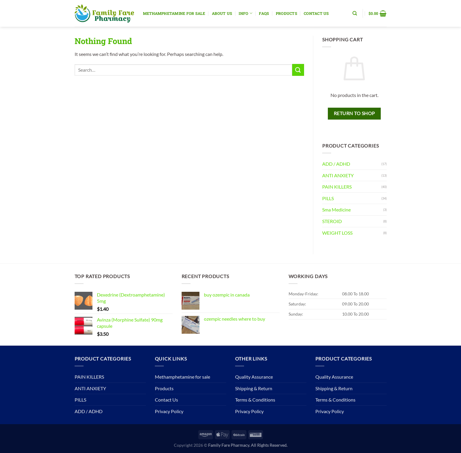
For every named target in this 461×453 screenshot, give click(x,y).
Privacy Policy (169, 411)
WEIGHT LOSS (337, 233)
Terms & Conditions (255, 399)
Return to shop (354, 113)
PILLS (328, 198)
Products (286, 13)
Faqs (264, 13)
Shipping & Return (253, 388)
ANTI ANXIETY (338, 175)
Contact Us (316, 13)
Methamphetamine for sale (174, 13)
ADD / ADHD (336, 164)
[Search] (355, 13)
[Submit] (298, 70)
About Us (222, 13)
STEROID (332, 221)
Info (245, 13)
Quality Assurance (254, 377)
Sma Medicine (336, 209)
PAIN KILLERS (337, 186)
